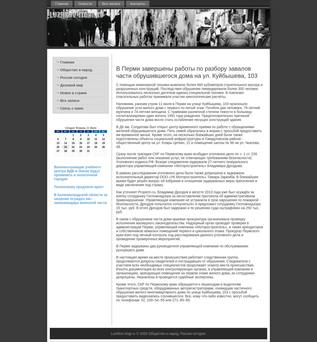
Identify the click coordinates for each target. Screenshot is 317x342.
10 (88, 139)
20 (58, 147)
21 (65, 147)
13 (58, 143)
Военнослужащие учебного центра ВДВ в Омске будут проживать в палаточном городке (77, 173)
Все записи (111, 4)
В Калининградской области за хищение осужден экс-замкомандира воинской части (80, 199)
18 (96, 143)
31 (88, 151)
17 (88, 143)
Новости (85, 4)
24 (88, 147)
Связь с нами (71, 108)
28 (65, 151)
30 (80, 151)
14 (65, 143)
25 (96, 147)
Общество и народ (76, 70)
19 (103, 143)
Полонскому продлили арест (79, 187)
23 (80, 147)
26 (103, 147)
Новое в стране (73, 93)
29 (73, 151)
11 (96, 139)
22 (73, 147)
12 (103, 139)
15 (73, 143)
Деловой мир (71, 85)
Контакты (137, 4)
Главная (61, 4)
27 (58, 151)
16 (80, 143)
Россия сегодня (73, 78)
